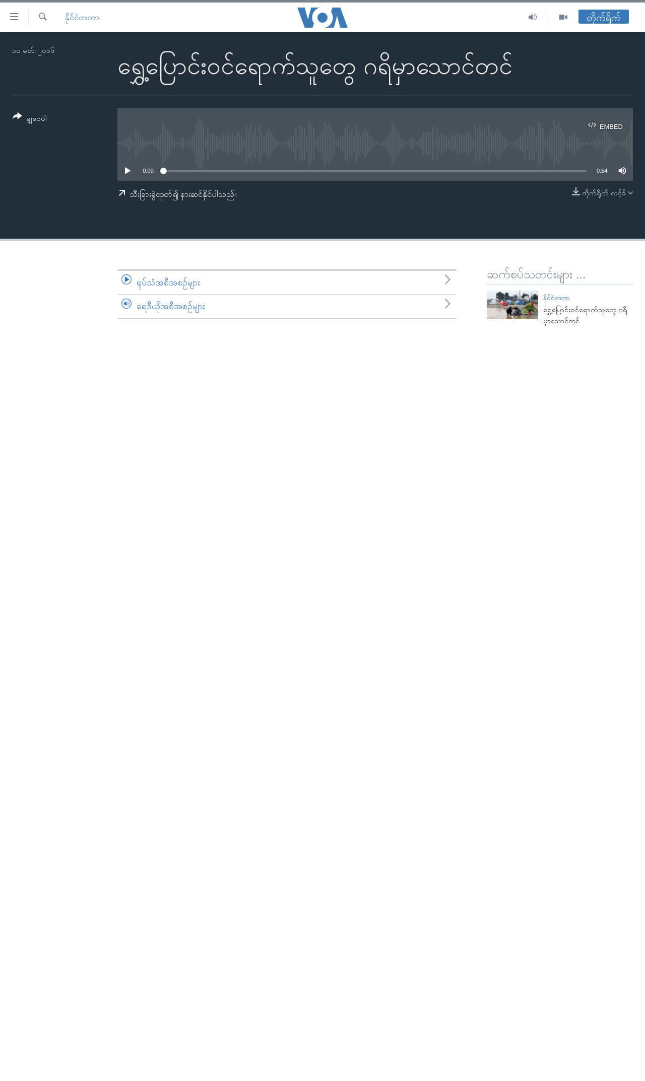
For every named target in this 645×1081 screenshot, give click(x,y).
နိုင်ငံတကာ (82, 17)
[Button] (30, 119)
